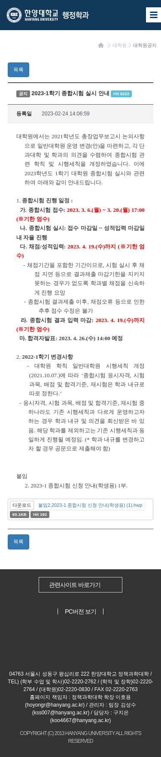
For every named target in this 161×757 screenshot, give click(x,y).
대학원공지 (145, 45)
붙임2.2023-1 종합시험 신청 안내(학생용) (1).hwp (90, 505)
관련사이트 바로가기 (74, 584)
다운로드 (21, 505)
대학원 (119, 45)
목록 (18, 70)
